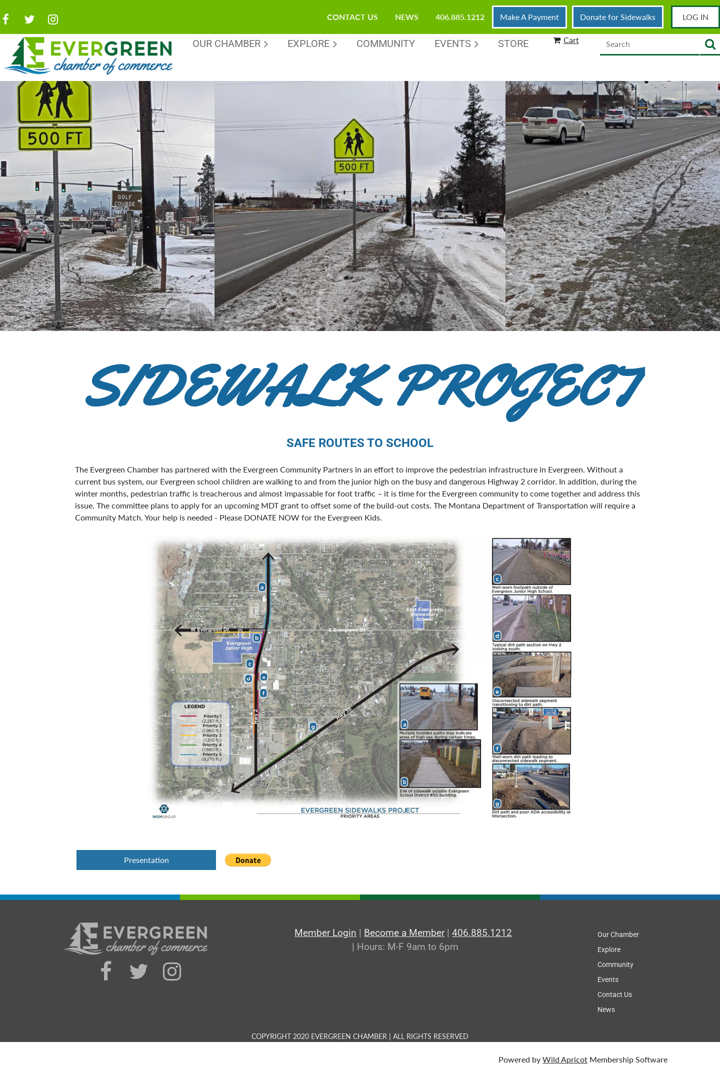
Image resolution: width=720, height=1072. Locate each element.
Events (608, 980)
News (406, 17)
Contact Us (352, 17)
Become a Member (404, 932)
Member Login (325, 932)
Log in (695, 17)
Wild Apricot (565, 1059)
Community (616, 964)
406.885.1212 (460, 17)
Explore (609, 950)
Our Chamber (618, 934)
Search (710, 45)
